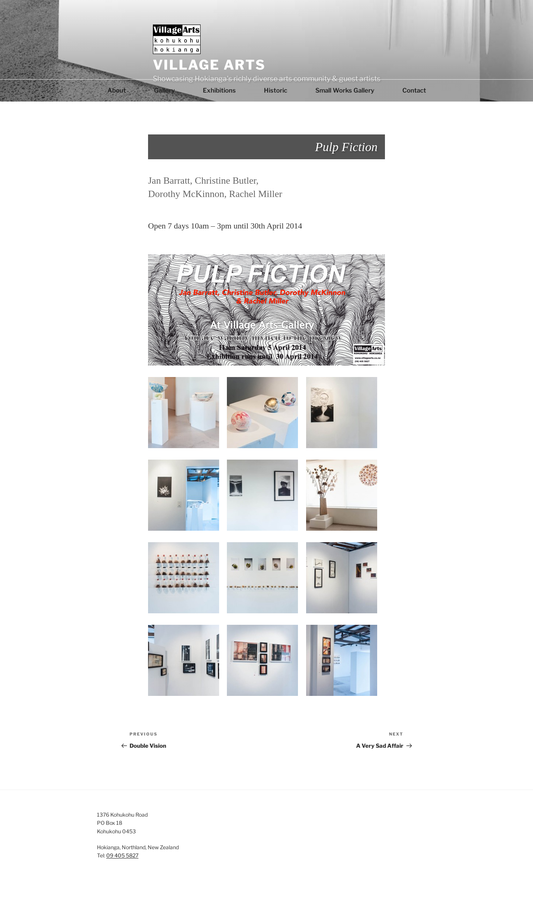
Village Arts (209, 65)
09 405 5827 (122, 855)
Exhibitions (219, 90)
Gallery (164, 90)
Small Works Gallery (344, 90)
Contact (414, 90)
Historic (275, 90)
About (116, 90)
